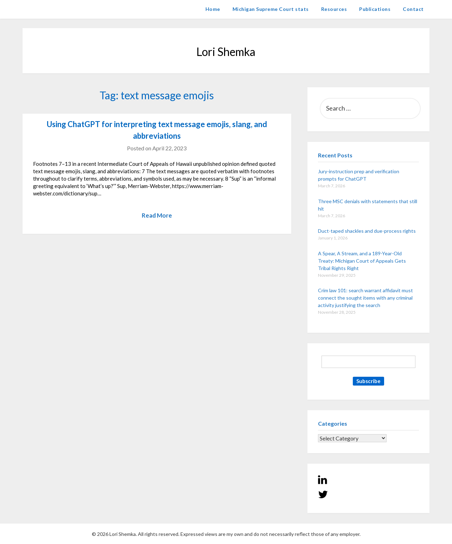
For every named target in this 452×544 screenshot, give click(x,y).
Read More (157, 215)
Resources (334, 9)
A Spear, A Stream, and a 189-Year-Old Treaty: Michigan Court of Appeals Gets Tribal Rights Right (362, 260)
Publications (374, 9)
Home (212, 9)
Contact (413, 9)
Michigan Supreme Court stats (271, 9)
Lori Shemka (44, 9)
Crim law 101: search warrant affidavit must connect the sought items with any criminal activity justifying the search (365, 297)
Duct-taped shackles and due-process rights (367, 231)
